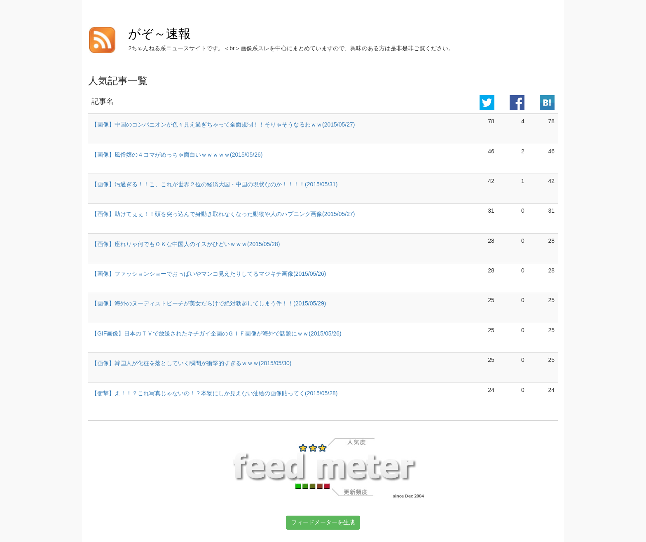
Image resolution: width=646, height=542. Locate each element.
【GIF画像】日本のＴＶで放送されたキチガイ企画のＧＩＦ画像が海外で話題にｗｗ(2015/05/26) (216, 333)
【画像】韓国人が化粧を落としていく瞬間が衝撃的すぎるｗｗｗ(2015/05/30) (191, 363)
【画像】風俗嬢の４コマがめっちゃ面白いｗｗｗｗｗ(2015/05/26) (176, 154)
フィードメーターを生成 (323, 522)
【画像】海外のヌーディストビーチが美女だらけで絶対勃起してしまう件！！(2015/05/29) (208, 303)
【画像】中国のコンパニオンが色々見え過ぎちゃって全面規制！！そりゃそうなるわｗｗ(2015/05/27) (223, 124)
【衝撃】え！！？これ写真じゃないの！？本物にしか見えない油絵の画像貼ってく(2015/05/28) (214, 393)
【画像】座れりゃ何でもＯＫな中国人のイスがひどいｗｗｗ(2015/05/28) (185, 244)
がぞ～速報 (159, 33)
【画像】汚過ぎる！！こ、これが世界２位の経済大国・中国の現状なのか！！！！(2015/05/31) (214, 184)
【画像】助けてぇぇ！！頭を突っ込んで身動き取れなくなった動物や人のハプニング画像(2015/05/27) (223, 214)
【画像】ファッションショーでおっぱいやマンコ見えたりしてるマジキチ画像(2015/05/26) (208, 273)
